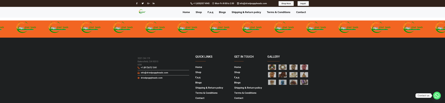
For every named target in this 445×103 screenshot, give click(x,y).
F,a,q (210, 12)
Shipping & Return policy (246, 12)
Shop (199, 12)
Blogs (222, 12)
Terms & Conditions (278, 12)
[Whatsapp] (437, 95)
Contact (301, 12)
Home (186, 12)
